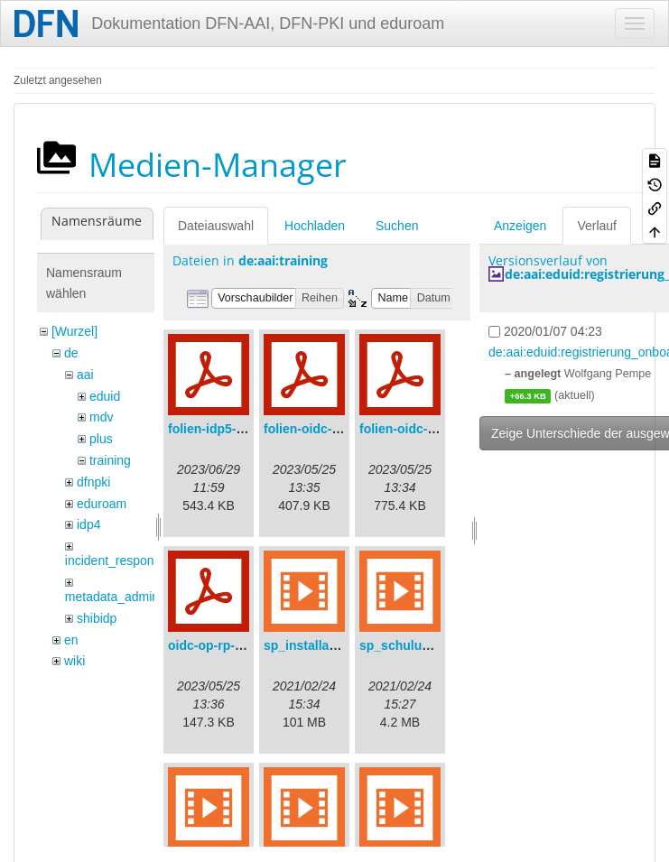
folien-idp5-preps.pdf (230, 429)
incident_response (116, 560)
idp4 (88, 524)
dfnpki (93, 482)
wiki (74, 660)
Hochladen (314, 225)
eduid (104, 396)
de (71, 353)
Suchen (397, 225)
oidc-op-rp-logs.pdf (225, 645)
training (110, 460)
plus (101, 438)
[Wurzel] (74, 331)
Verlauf (597, 225)
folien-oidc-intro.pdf (419, 429)
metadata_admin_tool (126, 596)
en (71, 640)
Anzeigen (520, 225)
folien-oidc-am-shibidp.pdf (343, 429)
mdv (101, 417)
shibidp (96, 618)
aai (85, 374)
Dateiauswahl (216, 225)
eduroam (101, 503)
